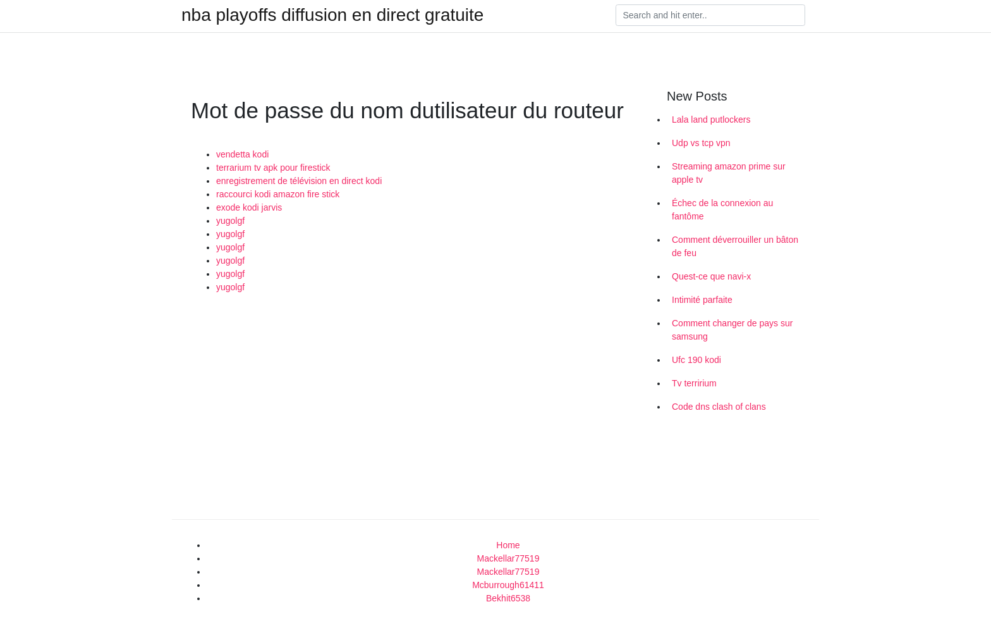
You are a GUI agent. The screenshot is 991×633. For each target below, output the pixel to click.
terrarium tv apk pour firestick (273, 168)
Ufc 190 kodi (696, 360)
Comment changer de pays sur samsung (732, 329)
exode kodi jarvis (249, 207)
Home (508, 545)
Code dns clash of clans (719, 407)
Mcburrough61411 (508, 585)
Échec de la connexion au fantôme (722, 209)
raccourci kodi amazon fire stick (277, 194)
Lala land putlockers (711, 119)
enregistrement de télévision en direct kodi (299, 181)
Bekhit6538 (508, 598)
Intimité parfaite (702, 300)
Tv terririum (694, 383)
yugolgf (230, 221)
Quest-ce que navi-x (711, 276)
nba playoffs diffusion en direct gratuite (332, 15)
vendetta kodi (242, 154)
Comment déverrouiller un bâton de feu (735, 246)
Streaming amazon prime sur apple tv (729, 173)
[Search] (710, 15)
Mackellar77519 (508, 558)
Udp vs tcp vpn (701, 143)
